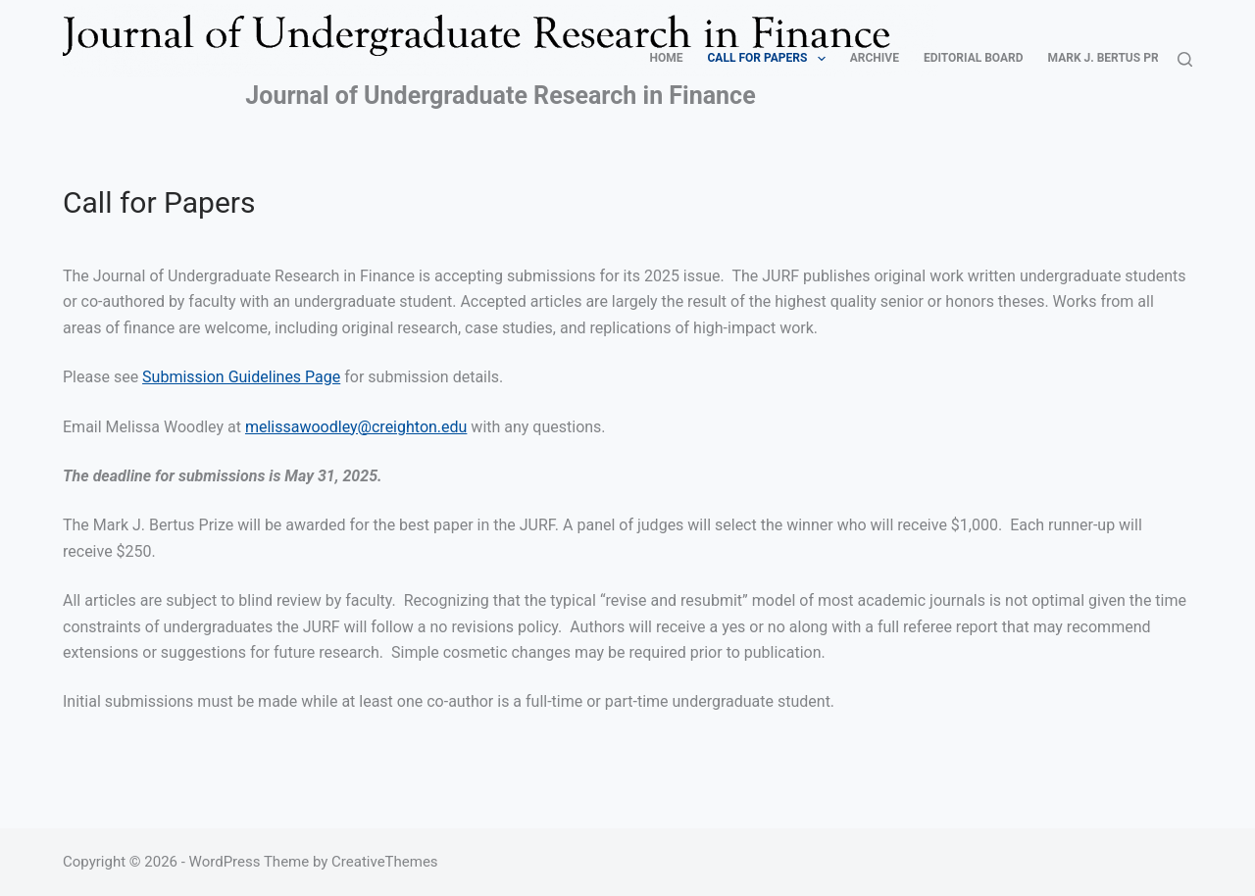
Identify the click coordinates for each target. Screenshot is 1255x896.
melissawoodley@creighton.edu (356, 427)
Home (666, 58)
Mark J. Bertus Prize (1112, 58)
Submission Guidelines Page (241, 377)
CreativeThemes (384, 862)
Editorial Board (974, 58)
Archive (874, 58)
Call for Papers (770, 59)
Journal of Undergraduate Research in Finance (500, 95)
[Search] (1185, 59)
